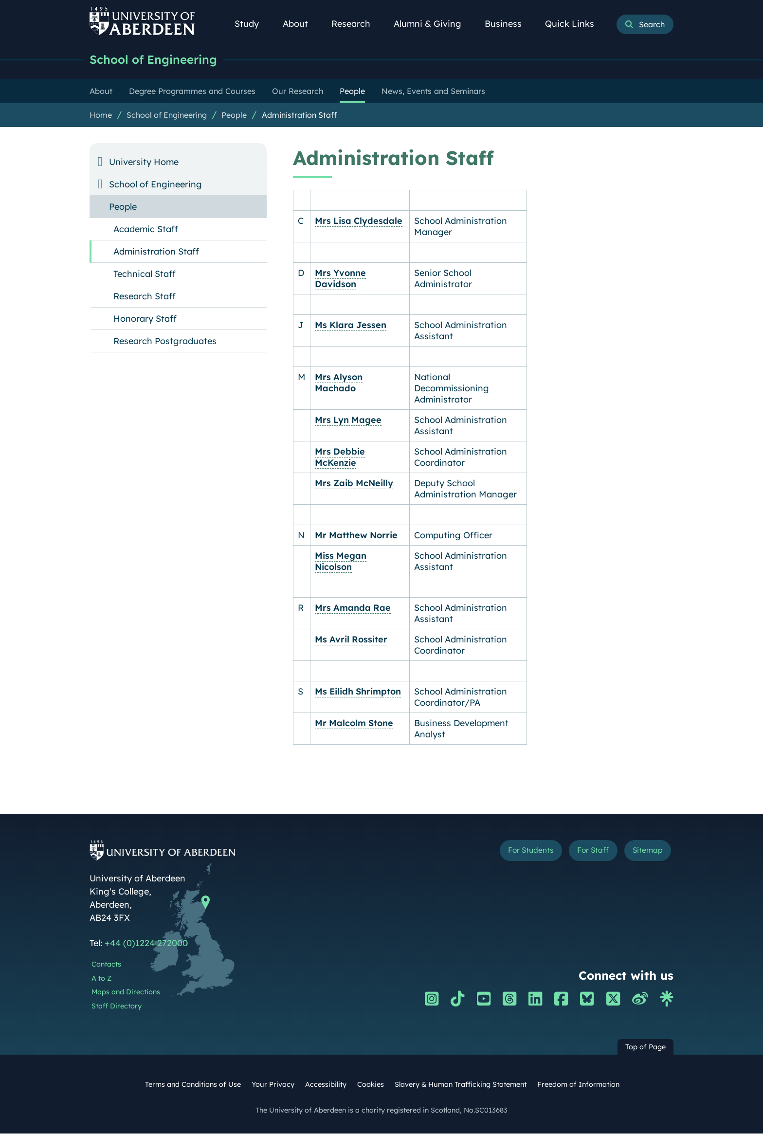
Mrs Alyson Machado (339, 383)
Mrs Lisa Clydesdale (358, 221)
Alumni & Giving (433, 23)
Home (101, 115)
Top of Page (645, 1047)
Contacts (106, 964)
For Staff (581, 852)
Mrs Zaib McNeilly (354, 483)
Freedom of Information (578, 1084)
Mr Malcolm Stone (354, 723)
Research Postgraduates (165, 341)
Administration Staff (299, 115)
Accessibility (325, 1084)
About (301, 23)
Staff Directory (116, 1006)
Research (356, 23)
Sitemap (644, 852)
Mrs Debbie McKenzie (340, 457)
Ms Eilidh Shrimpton (358, 691)
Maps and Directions (125, 992)
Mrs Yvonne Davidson (340, 279)
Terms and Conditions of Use (193, 1084)
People (234, 115)
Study (252, 23)
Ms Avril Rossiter (351, 639)
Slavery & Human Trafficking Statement (461, 1084)
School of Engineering (158, 59)
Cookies (370, 1084)
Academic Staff (145, 229)
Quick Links (575, 23)
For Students (510, 852)
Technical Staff (144, 274)
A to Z (101, 978)
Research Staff (144, 296)
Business (508, 23)
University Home (144, 162)
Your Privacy (273, 1084)
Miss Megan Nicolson (340, 561)
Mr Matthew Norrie (356, 535)
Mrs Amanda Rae (353, 608)
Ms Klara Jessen (350, 325)
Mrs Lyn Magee (348, 420)
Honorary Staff (145, 319)
